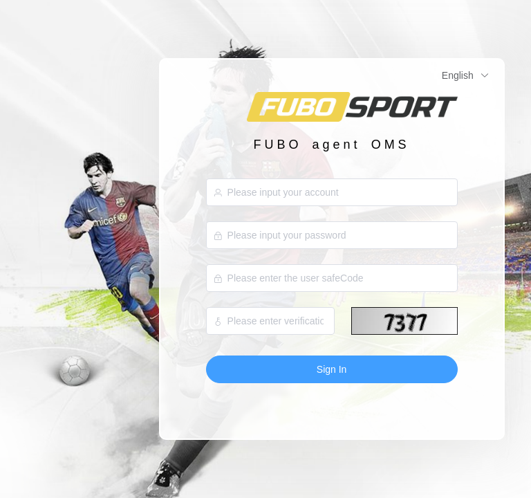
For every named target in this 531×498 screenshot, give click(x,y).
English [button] (466, 75)
